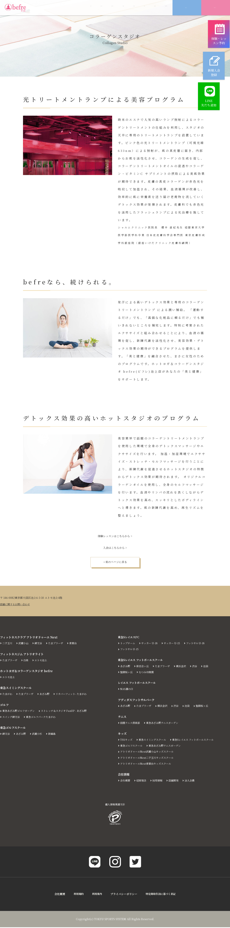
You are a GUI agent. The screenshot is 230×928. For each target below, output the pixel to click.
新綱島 (54, 734)
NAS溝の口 (127, 690)
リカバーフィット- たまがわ (75, 694)
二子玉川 (7, 644)
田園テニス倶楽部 (130, 723)
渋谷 (198, 667)
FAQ (119, 8)
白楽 (27, 661)
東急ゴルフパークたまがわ (43, 717)
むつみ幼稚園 (148, 673)
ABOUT (42, 8)
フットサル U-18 (199, 644)
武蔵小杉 (38, 734)
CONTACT (159, 8)
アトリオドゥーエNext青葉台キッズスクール (147, 764)
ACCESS (137, 8)
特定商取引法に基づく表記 (161, 895)
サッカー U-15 (174, 644)
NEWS (83, 8)
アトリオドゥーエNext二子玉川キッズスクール (148, 758)
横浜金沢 (184, 667)
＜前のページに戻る (115, 562)
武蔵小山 (24, 644)
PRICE (101, 8)
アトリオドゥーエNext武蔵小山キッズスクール (148, 752)
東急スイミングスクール (154, 740)
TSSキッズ (126, 740)
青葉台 (76, 644)
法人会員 (193, 781)
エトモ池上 (42, 661)
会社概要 (125, 781)
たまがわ (7, 694)
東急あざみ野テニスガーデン (165, 723)
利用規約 (77, 895)
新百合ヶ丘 (143, 667)
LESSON (63, 8)
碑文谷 (40, 644)
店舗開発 (176, 781)
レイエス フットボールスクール (138, 683)
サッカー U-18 (151, 644)
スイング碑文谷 (11, 717)
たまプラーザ (58, 644)
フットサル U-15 (130, 650)
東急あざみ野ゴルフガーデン (19, 712)
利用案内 (96, 895)
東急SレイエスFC (129, 638)
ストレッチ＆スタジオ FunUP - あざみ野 (68, 712)
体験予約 (215, 8)
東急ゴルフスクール (132, 746)
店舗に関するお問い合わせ (16, 605)
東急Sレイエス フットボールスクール (142, 660)
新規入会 (186, 8)
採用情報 (159, 781)
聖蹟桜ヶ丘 (127, 673)
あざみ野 (46, 694)
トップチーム (128, 644)
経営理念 (142, 781)
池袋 (210, 667)
